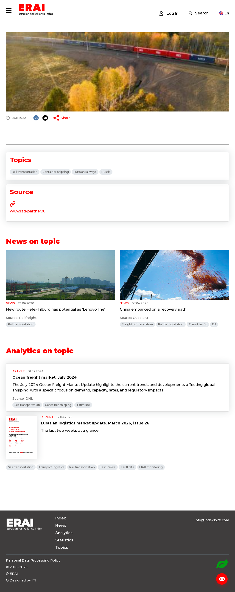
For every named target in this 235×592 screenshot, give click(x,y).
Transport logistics (51, 467)
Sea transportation (27, 405)
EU (214, 324)
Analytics (64, 533)
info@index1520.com (212, 520)
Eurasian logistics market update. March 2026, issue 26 (95, 423)
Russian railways (85, 172)
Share (65, 118)
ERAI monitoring (151, 467)
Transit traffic (198, 324)
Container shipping (55, 172)
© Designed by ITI (21, 580)
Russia (105, 172)
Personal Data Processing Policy (33, 560)
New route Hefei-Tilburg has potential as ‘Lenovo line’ (55, 309)
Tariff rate (83, 405)
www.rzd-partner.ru (27, 211)
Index (60, 518)
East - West (108, 467)
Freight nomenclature (137, 324)
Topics (61, 547)
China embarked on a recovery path (153, 309)
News (60, 525)
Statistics (64, 540)
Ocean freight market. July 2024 (44, 377)
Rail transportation (24, 172)
